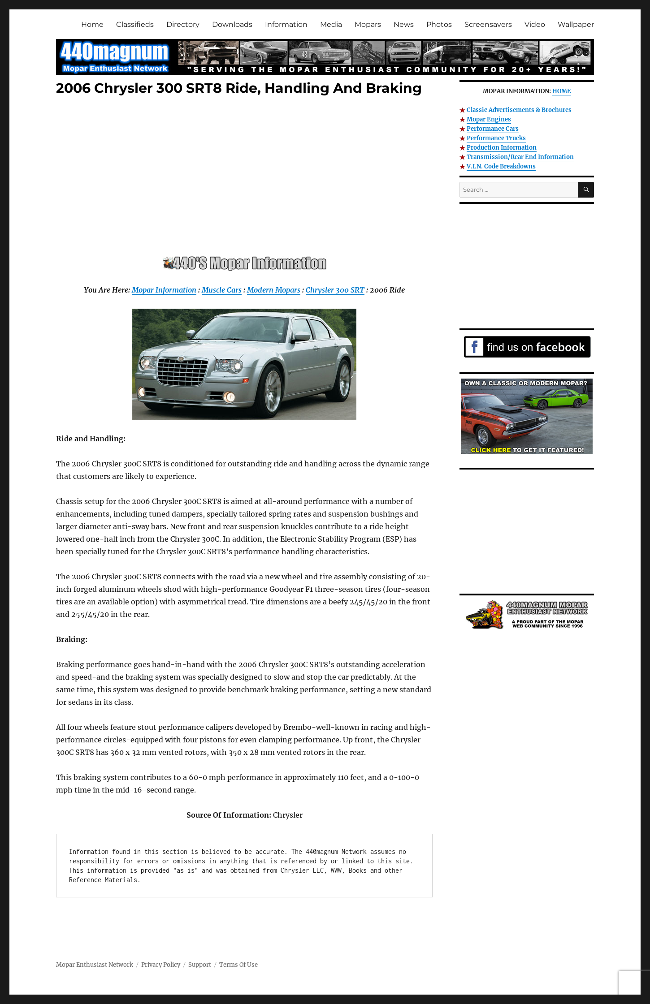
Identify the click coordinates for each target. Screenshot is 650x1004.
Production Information (502, 147)
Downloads (232, 24)
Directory (182, 24)
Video (534, 24)
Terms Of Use (238, 965)
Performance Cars (493, 129)
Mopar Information (164, 289)
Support (199, 965)
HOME (561, 91)
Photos (439, 24)
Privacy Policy (160, 965)
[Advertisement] (246, 178)
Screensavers (488, 24)
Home (92, 24)
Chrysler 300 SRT (335, 289)
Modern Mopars (273, 289)
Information (286, 24)
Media (331, 24)
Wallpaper (576, 24)
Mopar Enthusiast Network (94, 965)
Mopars (368, 24)
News (404, 24)
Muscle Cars (222, 289)
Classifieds (135, 24)
